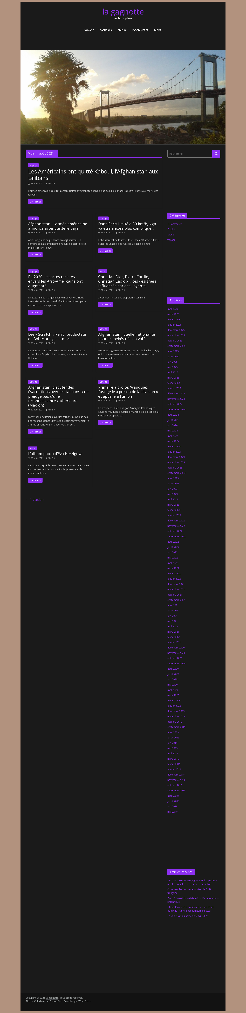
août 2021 (173, 605)
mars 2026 (173, 314)
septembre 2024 (176, 409)
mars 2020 (173, 695)
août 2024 (173, 414)
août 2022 (173, 541)
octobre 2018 (174, 785)
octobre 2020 (174, 658)
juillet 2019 (173, 737)
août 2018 (173, 795)
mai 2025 (172, 367)
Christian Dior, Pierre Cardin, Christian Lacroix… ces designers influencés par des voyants (127, 281)
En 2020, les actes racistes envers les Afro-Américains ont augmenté (55, 281)
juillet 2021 (173, 610)
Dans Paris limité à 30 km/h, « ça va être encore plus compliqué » (127, 226)
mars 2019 (173, 758)
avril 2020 (172, 689)
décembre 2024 (176, 393)
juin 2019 (172, 742)
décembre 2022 (176, 520)
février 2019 (174, 764)
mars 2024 (173, 441)
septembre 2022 (176, 536)
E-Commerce (140, 30)
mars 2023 (173, 504)
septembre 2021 (176, 600)
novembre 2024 (176, 398)
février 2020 (174, 700)
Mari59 (51, 183)
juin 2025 (172, 361)
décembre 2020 (176, 647)
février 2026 (174, 319)
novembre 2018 (176, 779)
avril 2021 (172, 626)
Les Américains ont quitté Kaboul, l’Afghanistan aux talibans (93, 174)
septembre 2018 (176, 790)
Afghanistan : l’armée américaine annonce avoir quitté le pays (57, 226)
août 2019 (173, 732)
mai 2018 (172, 811)
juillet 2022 (173, 547)
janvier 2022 (174, 578)
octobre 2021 (174, 594)
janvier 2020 (174, 705)
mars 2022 (173, 568)
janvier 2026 (174, 324)
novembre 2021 (176, 589)
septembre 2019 (176, 727)
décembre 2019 (176, 711)
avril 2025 (172, 372)
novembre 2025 (176, 335)
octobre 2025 (174, 340)
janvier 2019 (174, 769)
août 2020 (173, 668)
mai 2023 (172, 494)
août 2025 (173, 351)
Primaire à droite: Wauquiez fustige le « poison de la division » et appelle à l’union (128, 392)
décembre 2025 (176, 330)
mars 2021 (173, 631)
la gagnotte (123, 11)
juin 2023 (172, 488)
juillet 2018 (173, 801)
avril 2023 (172, 499)
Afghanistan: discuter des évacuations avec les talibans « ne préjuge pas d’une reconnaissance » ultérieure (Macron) (58, 396)
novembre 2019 (176, 716)
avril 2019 (172, 753)
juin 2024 (172, 425)
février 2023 (174, 510)
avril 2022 (172, 562)
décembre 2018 (176, 774)
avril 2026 (172, 308)
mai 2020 (172, 684)
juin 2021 (172, 615)
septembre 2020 (176, 663)
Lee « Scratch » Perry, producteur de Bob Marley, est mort (57, 336)
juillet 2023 (173, 483)
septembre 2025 (176, 345)
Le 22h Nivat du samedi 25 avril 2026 (187, 916)
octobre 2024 (174, 404)
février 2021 (174, 637)
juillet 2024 (173, 420)
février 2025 (174, 383)
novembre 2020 (176, 652)
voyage (89, 30)
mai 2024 (172, 430)
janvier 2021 (174, 642)
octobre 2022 (174, 531)
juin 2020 (172, 679)
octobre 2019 (174, 721)
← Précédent (35, 500)
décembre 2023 (176, 457)
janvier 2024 (174, 451)
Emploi (122, 30)
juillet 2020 (173, 674)
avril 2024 (172, 435)
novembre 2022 (176, 525)
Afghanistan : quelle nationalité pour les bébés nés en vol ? (126, 336)
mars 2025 (173, 377)
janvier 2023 (174, 515)
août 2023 (173, 478)
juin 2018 (172, 806)
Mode (157, 30)
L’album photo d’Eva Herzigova (55, 453)
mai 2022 (172, 557)
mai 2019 (172, 748)
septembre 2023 (176, 472)
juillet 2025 (173, 356)
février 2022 (174, 573)
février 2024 (174, 446)
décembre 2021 (176, 584)
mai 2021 (172, 621)
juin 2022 (172, 552)
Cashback (106, 30)
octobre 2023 (174, 467)
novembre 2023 (176, 462)
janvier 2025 (174, 388)
